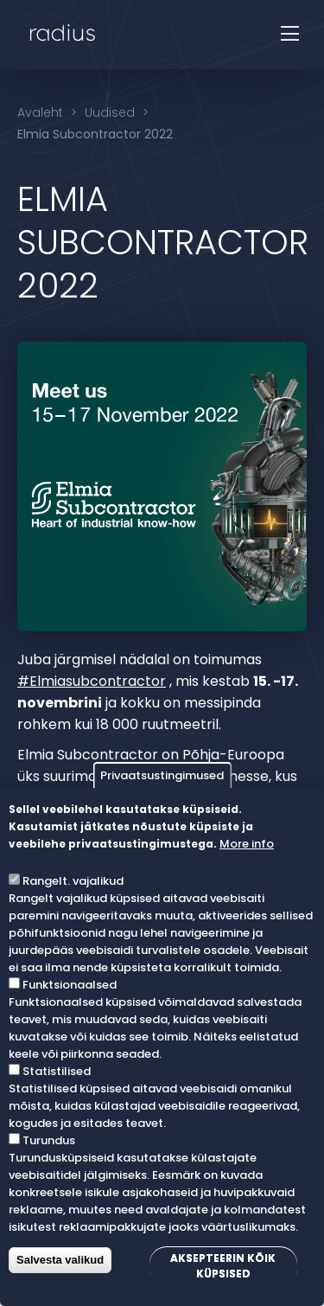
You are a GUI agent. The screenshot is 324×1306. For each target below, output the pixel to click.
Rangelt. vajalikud (73, 881)
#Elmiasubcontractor (91, 681)
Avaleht (40, 112)
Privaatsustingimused (162, 775)
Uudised (110, 112)
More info (246, 843)
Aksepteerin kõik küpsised (223, 1266)
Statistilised (56, 1071)
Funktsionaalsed (69, 984)
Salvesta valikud (60, 1259)
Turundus (48, 1140)
